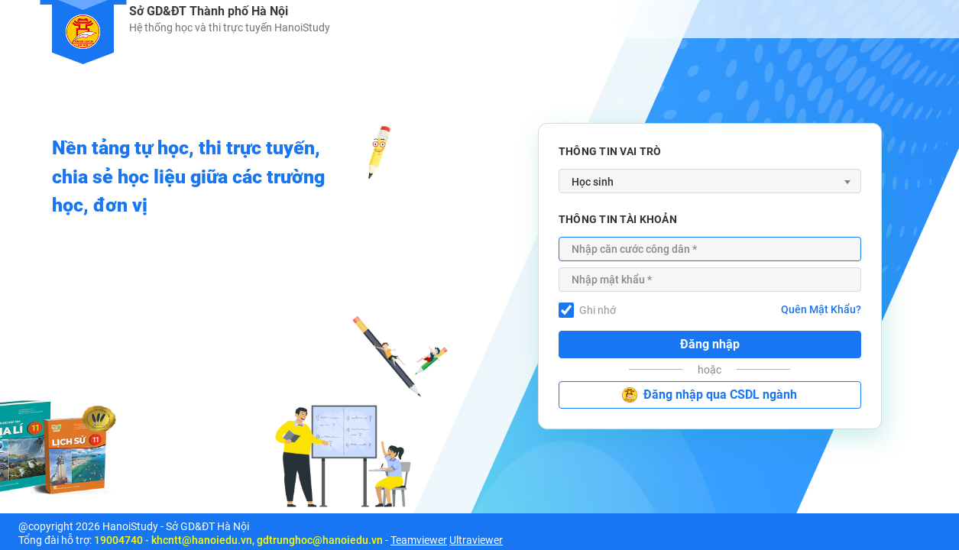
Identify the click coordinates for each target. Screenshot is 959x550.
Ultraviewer (476, 540)
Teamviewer (418, 540)
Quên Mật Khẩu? (821, 309)
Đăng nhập (710, 344)
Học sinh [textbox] (593, 182)
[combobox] (710, 181)
